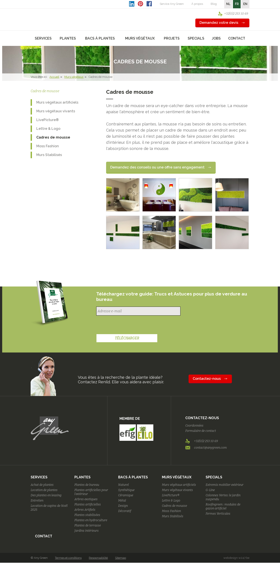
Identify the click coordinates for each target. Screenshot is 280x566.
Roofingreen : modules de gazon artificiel (223, 506)
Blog (214, 3)
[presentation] (129, 325)
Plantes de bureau (86, 485)
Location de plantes (44, 490)
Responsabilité (98, 557)
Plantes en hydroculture (90, 520)
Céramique (125, 495)
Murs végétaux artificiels (57, 102)
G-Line (210, 490)
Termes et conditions (68, 557)
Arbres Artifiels (84, 510)
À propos (197, 3)
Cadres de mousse (53, 137)
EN (245, 4)
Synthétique (126, 490)
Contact (236, 38)
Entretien (37, 500)
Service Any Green (172, 3)
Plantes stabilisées (87, 515)
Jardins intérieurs (86, 531)
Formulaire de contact (200, 431)
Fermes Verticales (218, 514)
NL (228, 4)
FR (237, 4)
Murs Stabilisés (49, 155)
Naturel (123, 485)
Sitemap (120, 557)
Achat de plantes (42, 485)
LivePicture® (47, 120)
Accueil (54, 76)
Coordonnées (194, 425)
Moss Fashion (47, 146)
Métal (122, 500)
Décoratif (124, 511)
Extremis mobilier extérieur (224, 485)
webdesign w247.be (236, 557)
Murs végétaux (74, 76)
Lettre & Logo (48, 129)
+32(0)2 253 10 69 (236, 14)
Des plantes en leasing (46, 495)
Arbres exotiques (86, 499)
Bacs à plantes (133, 477)
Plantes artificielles (87, 504)
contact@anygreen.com (210, 448)
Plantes (82, 477)
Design (123, 506)
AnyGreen (50, 15)
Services (39, 477)
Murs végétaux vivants (55, 111)
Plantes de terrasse (87, 525)
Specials (214, 477)
